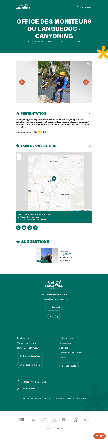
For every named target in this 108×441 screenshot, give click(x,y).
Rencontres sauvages (27, 348)
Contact (54, 307)
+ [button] (19, 155)
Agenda (63, 358)
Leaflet (66, 210)
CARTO (89, 210)
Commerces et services (70, 353)
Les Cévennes (24, 338)
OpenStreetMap (75, 210)
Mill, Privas (81, 398)
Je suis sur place (84, 7)
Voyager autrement (26, 343)
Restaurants (65, 343)
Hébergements (66, 338)
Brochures (69, 366)
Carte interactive (30, 356)
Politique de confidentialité (52, 398)
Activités (63, 348)
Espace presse (26, 389)
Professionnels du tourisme (33, 382)
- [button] (19, 158)
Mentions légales (29, 398)
